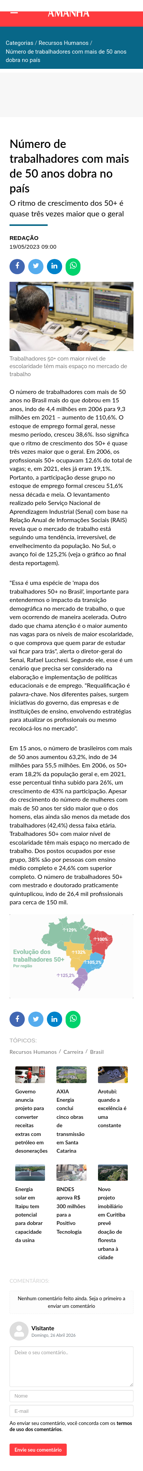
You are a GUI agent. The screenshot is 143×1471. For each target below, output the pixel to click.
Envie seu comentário (38, 1450)
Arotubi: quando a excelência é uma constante (112, 1108)
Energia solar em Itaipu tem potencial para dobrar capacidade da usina (28, 1214)
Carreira (74, 1051)
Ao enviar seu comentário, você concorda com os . (71, 1426)
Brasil (97, 1051)
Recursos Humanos (33, 1051)
